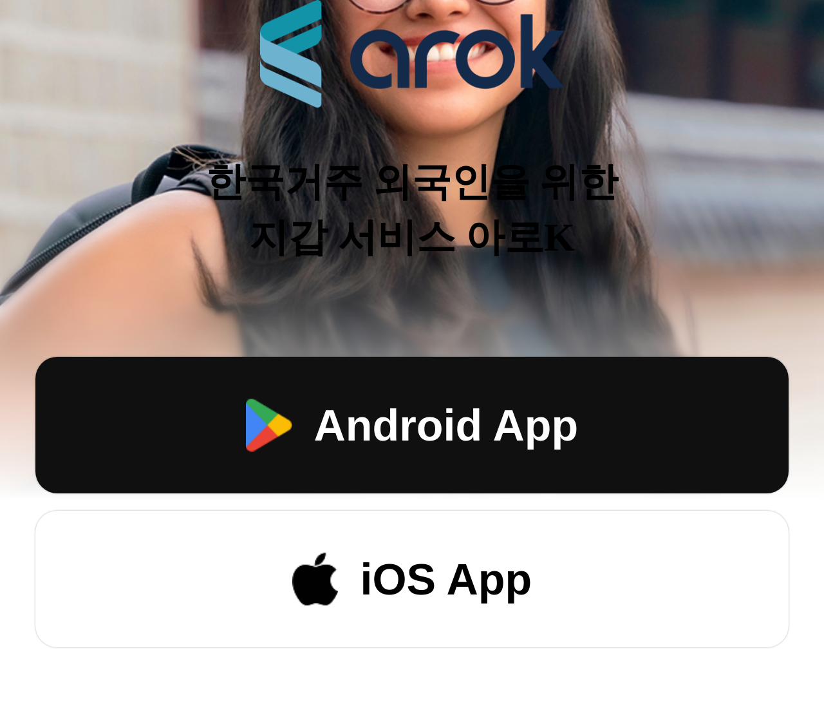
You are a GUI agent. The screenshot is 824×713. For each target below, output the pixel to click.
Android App (412, 425)
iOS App (412, 579)
